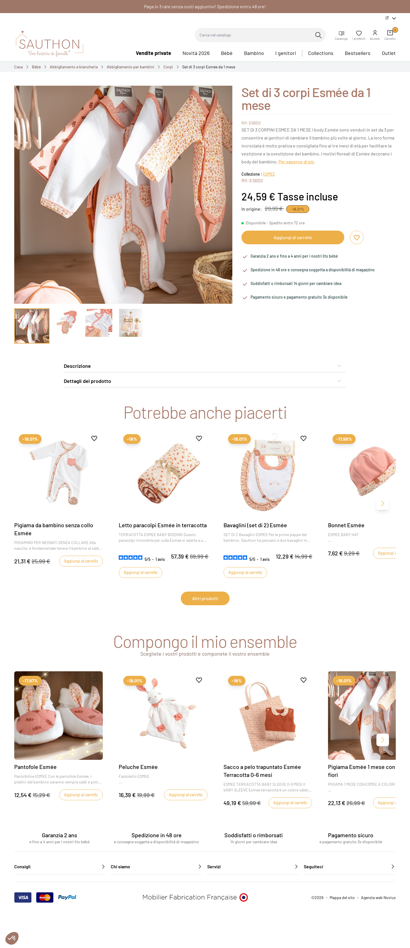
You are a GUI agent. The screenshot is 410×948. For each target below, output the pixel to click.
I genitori (285, 53)
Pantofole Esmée (35, 766)
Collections (320, 53)
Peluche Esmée (138, 766)
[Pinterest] (327, 873)
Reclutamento (219, 886)
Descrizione (203, 366)
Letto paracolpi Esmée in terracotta (163, 525)
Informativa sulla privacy (132, 892)
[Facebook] (308, 873)
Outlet (389, 53)
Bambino (254, 53)
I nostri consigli (27, 872)
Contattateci (218, 879)
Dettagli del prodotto (203, 381)
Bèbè (227, 53)
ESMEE (269, 174)
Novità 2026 (196, 53)
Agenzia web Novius (378, 932)
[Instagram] (338, 873)
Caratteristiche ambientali (133, 906)
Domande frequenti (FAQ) (229, 872)
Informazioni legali (127, 886)
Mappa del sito (342, 932)
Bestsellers (357, 53)
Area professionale (30, 886)
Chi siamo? (120, 872)
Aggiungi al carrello (293, 237)
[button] (375, 35)
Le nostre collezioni (128, 879)
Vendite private (153, 53)
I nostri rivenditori (30, 879)
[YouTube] (317, 873)
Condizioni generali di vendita (137, 899)
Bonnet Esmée (346, 525)
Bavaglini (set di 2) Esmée (255, 525)
